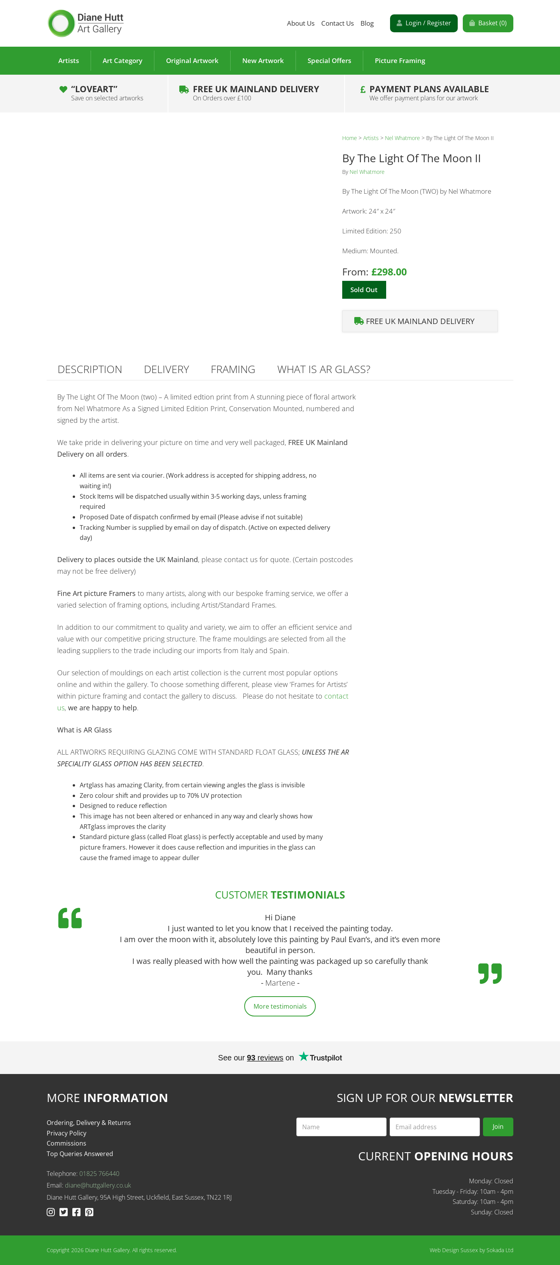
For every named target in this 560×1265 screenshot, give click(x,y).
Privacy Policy (66, 1133)
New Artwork (263, 60)
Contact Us (337, 23)
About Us (301, 23)
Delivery (166, 369)
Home (349, 138)
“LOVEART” (107, 93)
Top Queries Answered (80, 1153)
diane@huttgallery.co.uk (98, 1185)
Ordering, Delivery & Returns (89, 1122)
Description (90, 369)
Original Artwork (192, 60)
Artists (68, 60)
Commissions (66, 1143)
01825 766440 (99, 1173)
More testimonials (280, 1006)
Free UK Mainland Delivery (256, 93)
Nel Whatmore (402, 138)
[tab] (90, 368)
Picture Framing (400, 60)
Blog (367, 23)
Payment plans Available (429, 93)
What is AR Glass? (323, 369)
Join (498, 1126)
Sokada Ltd (499, 1250)
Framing (233, 369)
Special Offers (329, 60)
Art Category (122, 60)
